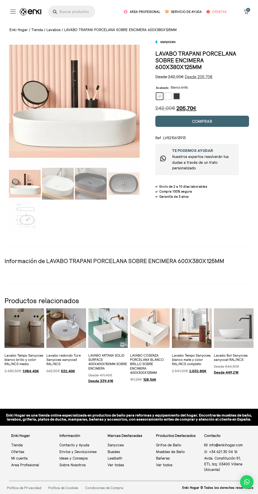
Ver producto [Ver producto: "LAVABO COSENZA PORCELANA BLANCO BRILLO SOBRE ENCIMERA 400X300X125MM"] (131, 389)
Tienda (37, 30)
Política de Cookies (63, 488)
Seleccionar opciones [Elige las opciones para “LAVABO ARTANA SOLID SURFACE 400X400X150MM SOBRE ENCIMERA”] (90, 389)
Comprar (202, 121)
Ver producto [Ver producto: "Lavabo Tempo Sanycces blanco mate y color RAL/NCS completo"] (173, 389)
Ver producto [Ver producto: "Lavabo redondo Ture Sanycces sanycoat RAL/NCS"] (47, 389)
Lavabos (53, 30)
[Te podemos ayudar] (163, 158)
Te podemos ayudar (192, 150)
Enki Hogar (18, 30)
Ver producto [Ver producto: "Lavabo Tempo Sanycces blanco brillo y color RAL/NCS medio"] (6, 389)
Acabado (162, 87)
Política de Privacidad (24, 488)
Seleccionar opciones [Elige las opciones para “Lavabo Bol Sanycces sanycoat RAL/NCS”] (215, 389)
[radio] (159, 96)
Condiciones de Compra (104, 488)
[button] (247, 482)
